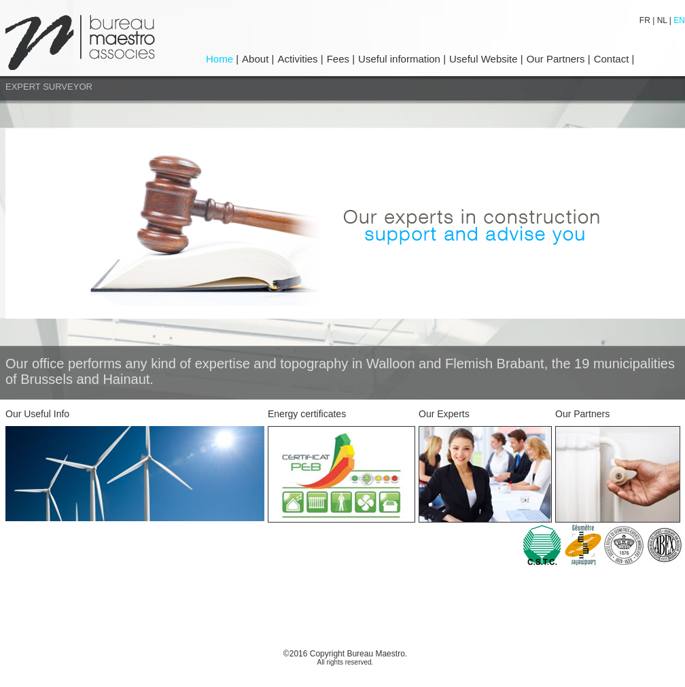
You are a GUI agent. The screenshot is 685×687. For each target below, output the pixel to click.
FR (645, 20)
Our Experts (444, 413)
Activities (297, 59)
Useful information (400, 59)
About (256, 59)
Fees (340, 59)
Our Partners (557, 59)
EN (678, 20)
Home (221, 59)
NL (661, 20)
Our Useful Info (37, 413)
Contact (613, 59)
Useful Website (483, 59)
